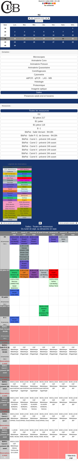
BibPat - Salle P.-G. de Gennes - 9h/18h (4, 348)
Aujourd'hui (39, 21)
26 (44, 42)
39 (5, 42)
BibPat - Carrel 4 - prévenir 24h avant (4, 417)
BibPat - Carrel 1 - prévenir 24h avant (4, 369)
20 (53, 38)
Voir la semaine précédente (10, 223)
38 (5, 38)
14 (63, 35)
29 (73, 42)
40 (5, 45)
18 (34, 38)
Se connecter (49, 5)
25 (34, 42)
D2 (5, 237)
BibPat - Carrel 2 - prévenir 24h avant (4, 385)
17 (24, 38)
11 (34, 35)
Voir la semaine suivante (68, 223)
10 (24, 35)
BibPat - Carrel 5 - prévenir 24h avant (4, 433)
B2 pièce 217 (4, 270)
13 (53, 35)
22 (73, 38)
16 (15, 38)
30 (15, 45)
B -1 (4, 317)
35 (5, 28)
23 (15, 42)
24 (24, 42)
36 (5, 32)
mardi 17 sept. (24, 233)
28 (63, 42)
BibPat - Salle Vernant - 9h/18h (5, 329)
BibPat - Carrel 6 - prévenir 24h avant (4, 445)
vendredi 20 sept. (53, 233)
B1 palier (5, 297)
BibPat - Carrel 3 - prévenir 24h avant (4, 401)
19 (44, 38)
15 (73, 35)
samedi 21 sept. (63, 233)
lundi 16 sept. (14, 233)
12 (44, 35)
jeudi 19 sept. (44, 232)
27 (53, 42)
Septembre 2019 (39, 18)
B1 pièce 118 (4, 306)
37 (5, 35)
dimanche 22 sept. (73, 233)
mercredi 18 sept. (34, 233)
